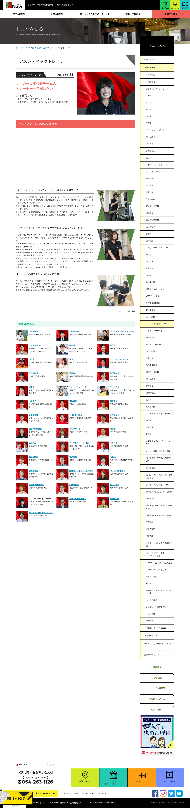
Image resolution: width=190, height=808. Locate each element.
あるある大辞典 (150, 635)
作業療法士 (150, 178)
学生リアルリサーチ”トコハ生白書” (157, 645)
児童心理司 (150, 529)
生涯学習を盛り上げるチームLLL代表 (159, 442)
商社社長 (149, 255)
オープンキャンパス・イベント (95, 14)
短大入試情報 (57, 14)
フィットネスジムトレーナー (158, 414)
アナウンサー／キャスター (157, 248)
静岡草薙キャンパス (152, 655)
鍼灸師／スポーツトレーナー (158, 289)
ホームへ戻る (24, 765)
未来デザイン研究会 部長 (156, 607)
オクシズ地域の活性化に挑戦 (158, 451)
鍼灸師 (148, 158)
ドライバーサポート (154, 331)
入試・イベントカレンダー (113, 782)
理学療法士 (150, 144)
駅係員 (148, 102)
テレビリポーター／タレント (158, 344)
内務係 (148, 275)
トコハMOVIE (170, 781)
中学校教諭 (150, 614)
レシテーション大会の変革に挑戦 (159, 544)
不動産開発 (150, 82)
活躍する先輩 (42, 48)
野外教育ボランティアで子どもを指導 (159, 591)
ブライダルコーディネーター (158, 89)
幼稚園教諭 (150, 282)
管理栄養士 (150, 151)
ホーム (18, 48)
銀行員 (148, 109)
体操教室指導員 (152, 220)
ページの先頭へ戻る (127, 311)
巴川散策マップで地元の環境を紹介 (159, 459)
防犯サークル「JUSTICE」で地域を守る (159, 476)
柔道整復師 (150, 199)
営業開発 (149, 268)
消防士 (148, 116)
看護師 (148, 234)
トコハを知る (171, 14)
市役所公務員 (151, 577)
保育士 (148, 123)
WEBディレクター (153, 296)
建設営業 (149, 185)
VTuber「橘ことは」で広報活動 (159, 563)
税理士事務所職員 (153, 303)
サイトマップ (101, 793)
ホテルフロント (152, 96)
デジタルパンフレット (141, 781)
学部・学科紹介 (132, 14)
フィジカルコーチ (153, 172)
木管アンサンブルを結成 (156, 570)
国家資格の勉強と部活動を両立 (159, 515)
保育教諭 (149, 192)
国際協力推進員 (152, 372)
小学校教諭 (150, 75)
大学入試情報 (19, 14)
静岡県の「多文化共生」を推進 (159, 492)
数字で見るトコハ (151, 59)
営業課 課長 (151, 468)
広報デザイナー (152, 227)
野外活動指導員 (152, 206)
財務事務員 (150, 310)
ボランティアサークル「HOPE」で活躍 (155, 554)
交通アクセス (175, 5)
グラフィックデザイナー (156, 130)
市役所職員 (150, 137)
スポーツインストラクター (157, 165)
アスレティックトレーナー (157, 324)
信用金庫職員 (151, 365)
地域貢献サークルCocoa (156, 628)
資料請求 (185, 5)
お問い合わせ (164, 5)
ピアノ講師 (150, 317)
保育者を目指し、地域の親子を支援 (159, 507)
